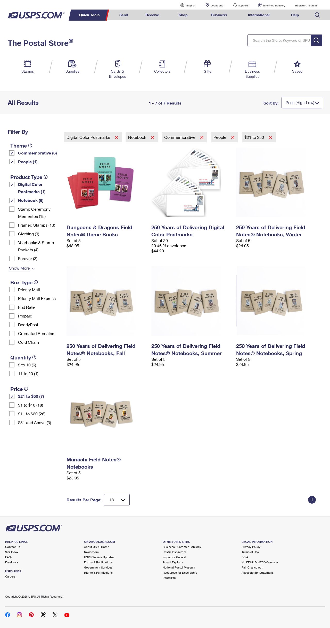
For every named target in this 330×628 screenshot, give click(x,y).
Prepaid (25, 315)
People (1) (28, 161)
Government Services (98, 567)
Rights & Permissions (98, 572)
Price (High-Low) (300, 102)
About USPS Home (96, 546)
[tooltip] (30, 145)
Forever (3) (27, 258)
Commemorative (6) (37, 152)
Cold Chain (28, 342)
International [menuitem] (259, 15)
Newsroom (91, 552)
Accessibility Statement (257, 572)
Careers (10, 576)
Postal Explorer (173, 562)
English (185, 5)
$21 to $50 (254, 137)
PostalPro (169, 577)
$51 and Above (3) (34, 422)
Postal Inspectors (174, 552)
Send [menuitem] (123, 15)
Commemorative (180, 137)
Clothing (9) (28, 233)
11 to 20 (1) (28, 373)
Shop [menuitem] (183, 15)
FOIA (245, 557)
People (220, 137)
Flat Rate (26, 307)
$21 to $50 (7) (31, 396)
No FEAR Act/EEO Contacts (260, 562)
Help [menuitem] (295, 15)
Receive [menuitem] (152, 15)
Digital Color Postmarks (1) (32, 188)
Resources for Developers (180, 572)
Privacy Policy (251, 546)
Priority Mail (29, 289)
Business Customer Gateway (182, 546)
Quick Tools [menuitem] (89, 15)
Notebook (137, 137)
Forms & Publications (98, 562)
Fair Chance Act (252, 567)
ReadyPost (28, 324)
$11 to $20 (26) (31, 413)
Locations (217, 5)
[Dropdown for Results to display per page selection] (117, 499)
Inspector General (174, 557)
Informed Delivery (274, 5)
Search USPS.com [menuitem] (317, 15)
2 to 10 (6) (27, 364)
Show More (19, 267)
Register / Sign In (306, 5)
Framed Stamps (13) (36, 224)
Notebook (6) (31, 200)
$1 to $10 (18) (30, 404)
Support (243, 5)
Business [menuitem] (219, 15)
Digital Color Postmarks (89, 137)
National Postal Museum (179, 567)
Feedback (11, 562)
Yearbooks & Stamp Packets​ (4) (36, 246)
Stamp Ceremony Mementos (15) (34, 213)
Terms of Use (250, 552)
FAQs (8, 557)
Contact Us (12, 546)
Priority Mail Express (37, 298)
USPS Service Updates (99, 557)
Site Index (11, 552)
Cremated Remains (36, 333)
